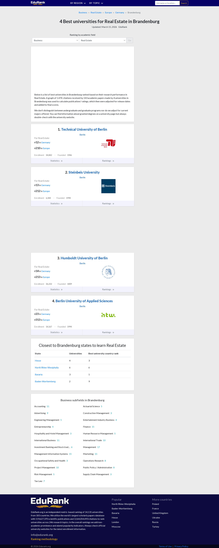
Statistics (56, 160)
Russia (155, 522)
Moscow (116, 526)
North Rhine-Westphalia (47, 367)
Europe (108, 12)
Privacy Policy (181, 546)
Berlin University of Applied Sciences (82, 301)
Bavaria (38, 374)
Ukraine (156, 517)
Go (129, 40)
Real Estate (96, 12)
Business (83, 12)
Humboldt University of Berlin (82, 258)
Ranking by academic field (82, 34)
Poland (155, 504)
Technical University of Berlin (82, 129)
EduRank (123, 26)
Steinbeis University (82, 172)
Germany (119, 12)
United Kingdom (160, 513)
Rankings (108, 160)
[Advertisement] (55, 71)
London (115, 522)
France (155, 508)
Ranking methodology (44, 539)
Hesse (38, 360)
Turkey (155, 526)
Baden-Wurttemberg (45, 381)
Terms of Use (165, 546)
